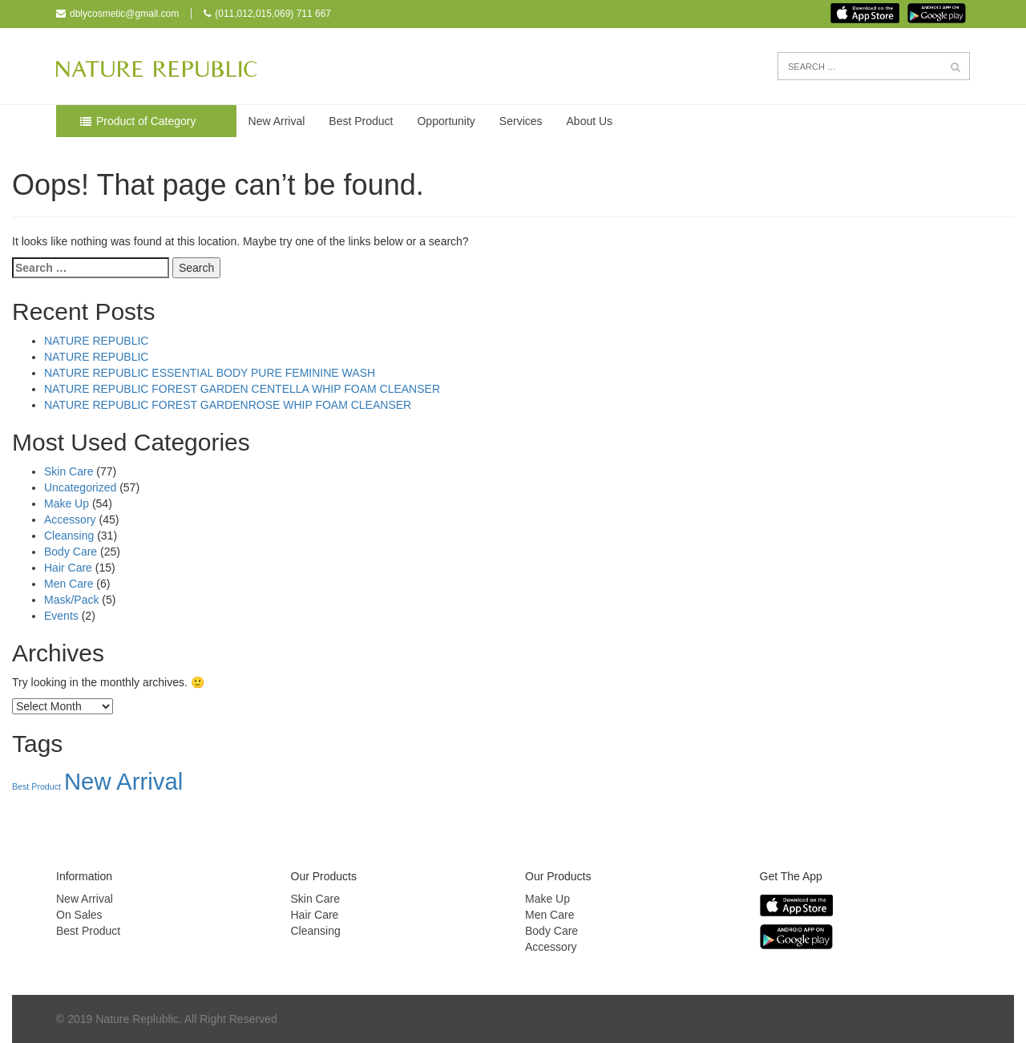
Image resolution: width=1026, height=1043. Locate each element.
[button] (955, 67)
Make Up (66, 503)
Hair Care (68, 567)
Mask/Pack (71, 599)
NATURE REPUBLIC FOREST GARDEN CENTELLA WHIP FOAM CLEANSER (242, 388)
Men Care (68, 583)
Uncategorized (80, 487)
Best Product (361, 121)
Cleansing (69, 535)
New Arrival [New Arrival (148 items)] (123, 781)
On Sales (79, 914)
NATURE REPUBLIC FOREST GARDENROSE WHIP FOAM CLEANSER (227, 404)
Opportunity (446, 121)
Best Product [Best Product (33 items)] (36, 786)
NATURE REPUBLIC (96, 340)
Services (521, 121)
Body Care (70, 551)
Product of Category (146, 121)
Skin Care (68, 471)
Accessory (70, 519)
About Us (590, 121)
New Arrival (276, 121)
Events (61, 615)
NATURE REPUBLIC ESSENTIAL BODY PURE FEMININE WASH (209, 372)
